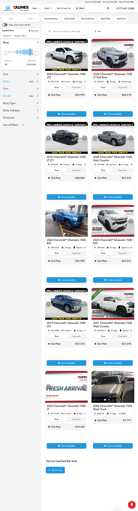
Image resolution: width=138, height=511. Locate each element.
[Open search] (108, 8)
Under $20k (69, 18)
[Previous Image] (48, 54)
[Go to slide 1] (58, 67)
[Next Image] (84, 54)
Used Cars (121, 18)
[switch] (16, 24)
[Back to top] (55, 470)
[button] (48, 55)
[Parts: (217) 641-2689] (109, 1)
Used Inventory (51, 18)
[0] (8, 64)
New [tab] (11, 18)
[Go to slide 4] (69, 67)
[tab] (56, 87)
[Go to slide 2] (62, 67)
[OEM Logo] (8, 8)
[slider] (6, 51)
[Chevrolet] (7, 35)
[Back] (33, 30)
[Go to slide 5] (73, 67)
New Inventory (87, 18)
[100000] (31, 64)
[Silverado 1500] (20, 35)
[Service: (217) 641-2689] (93, 1)
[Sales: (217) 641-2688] (126, 1)
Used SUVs (105, 18)
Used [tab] (30, 18)
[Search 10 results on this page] (67, 31)
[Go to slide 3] (66, 67)
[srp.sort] (98, 31)
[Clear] (31, 82)
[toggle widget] (131, 505)
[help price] (49, 95)
